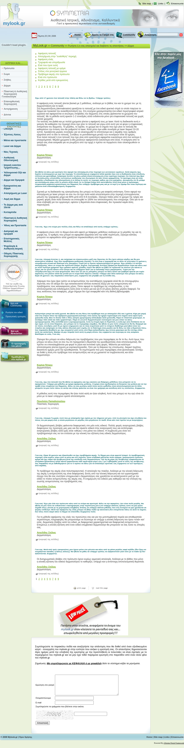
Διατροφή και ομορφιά (11, 232)
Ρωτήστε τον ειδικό (14, 312)
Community (129, 35)
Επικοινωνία (177, 3)
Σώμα (7, 74)
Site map (146, 3)
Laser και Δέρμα (12, 146)
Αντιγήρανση (11, 109)
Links (160, 3)
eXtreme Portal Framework (174, 747)
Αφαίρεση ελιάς (45, 59)
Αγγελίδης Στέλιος (46, 438)
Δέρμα (7, 85)
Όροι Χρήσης (25, 741)
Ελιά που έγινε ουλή (48, 65)
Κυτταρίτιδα (10, 212)
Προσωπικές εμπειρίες (16, 316)
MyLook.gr (40, 45)
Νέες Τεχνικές (11, 152)
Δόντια (7, 114)
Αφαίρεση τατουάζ (47, 53)
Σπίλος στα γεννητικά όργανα (52, 71)
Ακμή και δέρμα (12, 199)
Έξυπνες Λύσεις (12, 134)
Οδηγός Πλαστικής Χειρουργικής (14, 254)
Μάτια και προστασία (15, 140)
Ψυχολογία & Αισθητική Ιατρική (13, 247)
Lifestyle (8, 129)
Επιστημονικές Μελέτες (11, 240)
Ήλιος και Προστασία (15, 225)
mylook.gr (14, 23)
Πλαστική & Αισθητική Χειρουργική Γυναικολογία (14, 94)
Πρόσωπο (9, 68)
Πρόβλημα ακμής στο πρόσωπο (54, 74)
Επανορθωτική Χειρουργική (12, 102)
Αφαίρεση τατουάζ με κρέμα (51, 68)
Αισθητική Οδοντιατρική (11, 159)
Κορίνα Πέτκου (45, 155)
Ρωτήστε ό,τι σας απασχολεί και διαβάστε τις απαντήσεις (96, 45)
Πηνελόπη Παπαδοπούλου (51, 401)
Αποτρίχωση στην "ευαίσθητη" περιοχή (57, 56)
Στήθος (7, 80)
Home (77, 35)
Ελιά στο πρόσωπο (47, 77)
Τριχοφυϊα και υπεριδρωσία (51, 62)
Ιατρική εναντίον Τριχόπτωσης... (12, 166)
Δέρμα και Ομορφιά (14, 180)
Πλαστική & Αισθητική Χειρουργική (15, 219)
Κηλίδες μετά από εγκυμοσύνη (53, 80)
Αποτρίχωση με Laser (15, 193)
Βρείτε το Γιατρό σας (103, 35)
